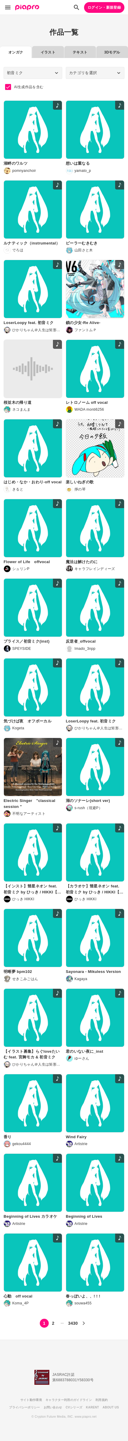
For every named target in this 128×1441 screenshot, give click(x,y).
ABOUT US (111, 1407)
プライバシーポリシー (24, 1407)
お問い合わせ (53, 1407)
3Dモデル (112, 52)
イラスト (48, 52)
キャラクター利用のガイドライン (68, 1400)
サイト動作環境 (31, 1400)
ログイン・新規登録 (104, 7)
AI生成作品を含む (24, 87)
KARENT (92, 1407)
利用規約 (101, 1400)
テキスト (80, 52)
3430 (73, 1323)
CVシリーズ (73, 1407)
